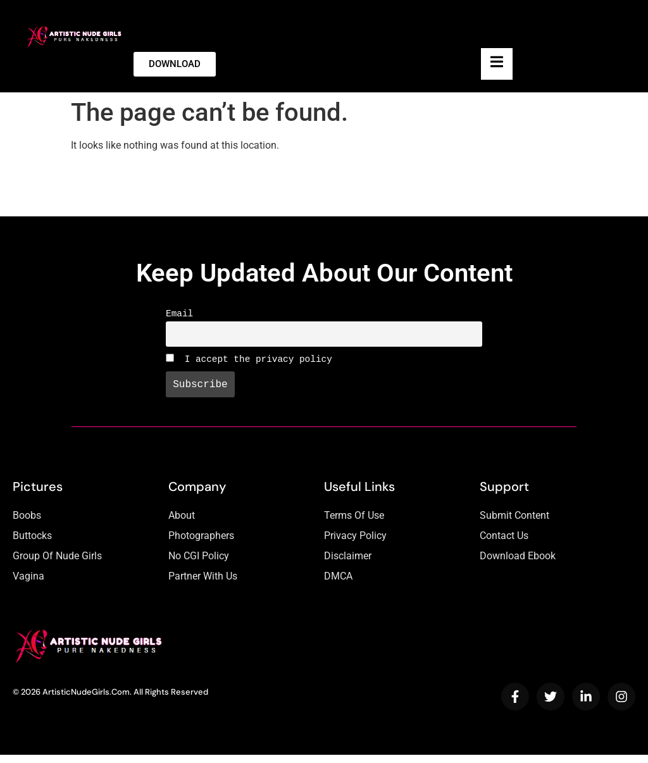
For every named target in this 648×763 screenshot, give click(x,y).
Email (179, 315)
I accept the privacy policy (249, 364)
